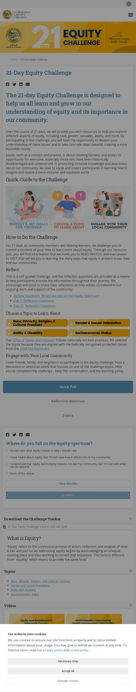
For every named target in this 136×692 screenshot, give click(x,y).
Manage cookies (68, 681)
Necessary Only (68, 661)
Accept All (68, 671)
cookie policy (79, 650)
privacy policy (53, 650)
